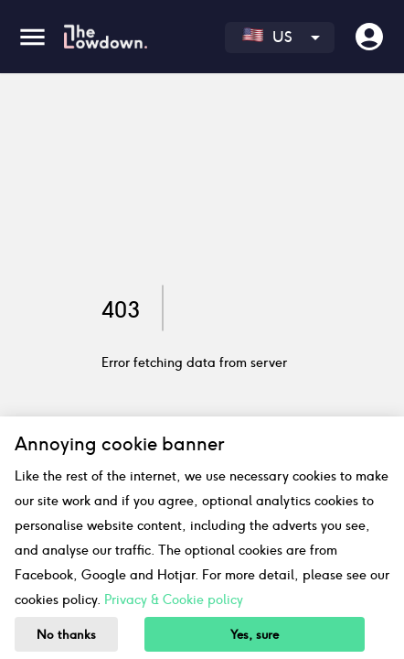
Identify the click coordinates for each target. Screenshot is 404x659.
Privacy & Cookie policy (173, 599)
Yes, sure (254, 635)
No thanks (66, 635)
